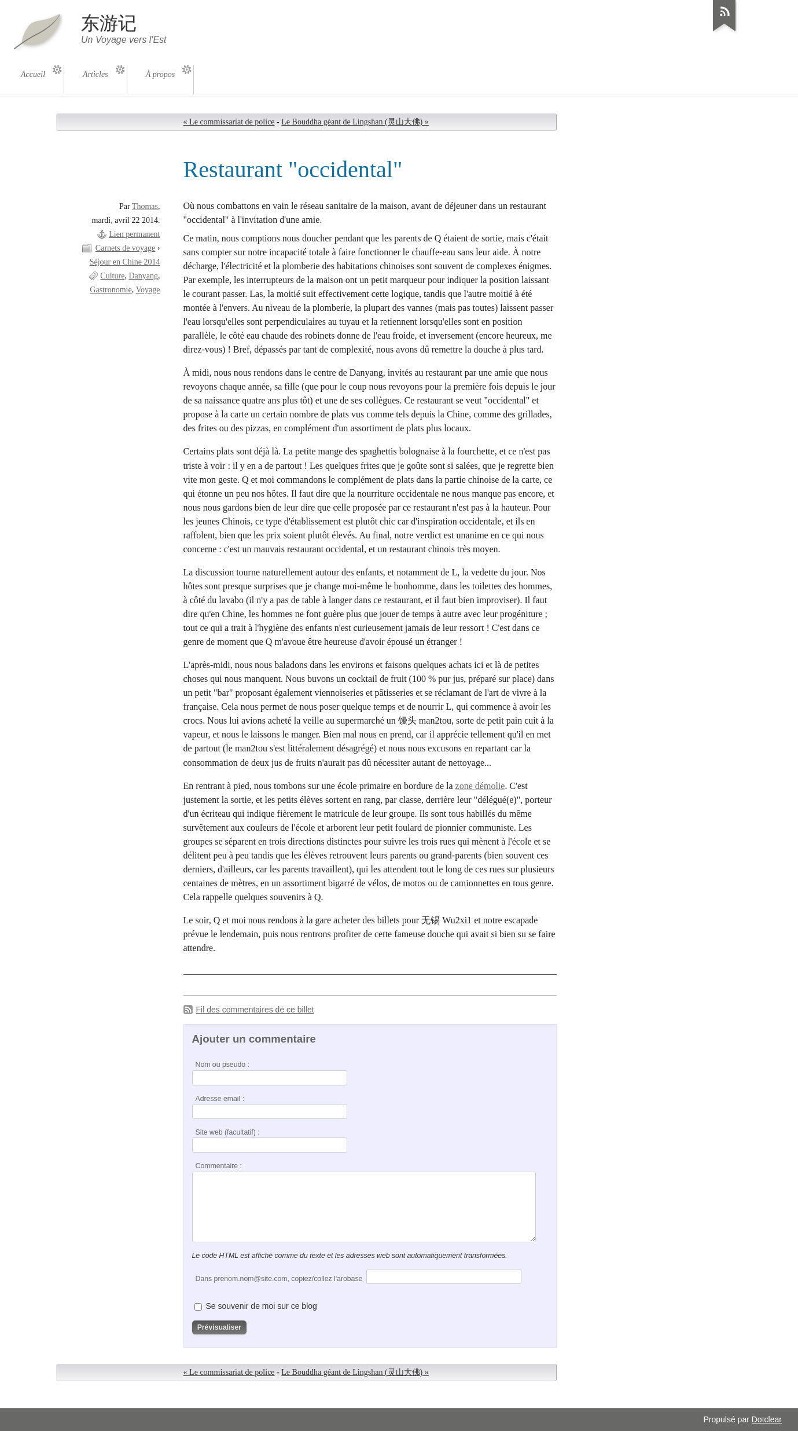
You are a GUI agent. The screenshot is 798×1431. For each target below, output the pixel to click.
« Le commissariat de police (229, 122)
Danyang (143, 275)
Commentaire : (219, 1166)
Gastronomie (110, 289)
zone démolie (480, 786)
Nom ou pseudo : (222, 1065)
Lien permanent (134, 234)
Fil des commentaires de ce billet (255, 1009)
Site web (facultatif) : (228, 1132)
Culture (112, 275)
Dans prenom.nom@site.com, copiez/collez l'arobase (279, 1279)
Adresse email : (220, 1099)
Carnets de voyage (125, 248)
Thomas (145, 206)
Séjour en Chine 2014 (125, 262)
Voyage (148, 289)
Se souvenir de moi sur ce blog (261, 1306)
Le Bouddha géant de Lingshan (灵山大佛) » (355, 122)
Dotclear (767, 1419)
